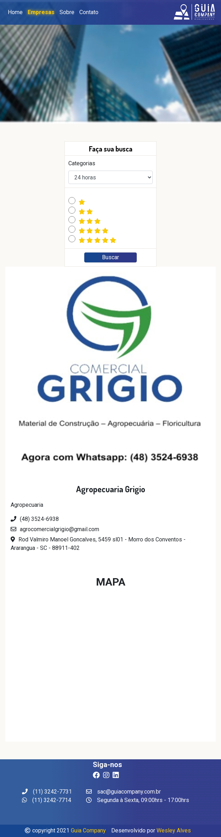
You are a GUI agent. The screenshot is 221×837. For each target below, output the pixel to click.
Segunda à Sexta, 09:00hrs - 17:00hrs (137, 800)
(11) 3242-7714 (46, 800)
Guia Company (88, 830)
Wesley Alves (174, 830)
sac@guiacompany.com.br (123, 791)
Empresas (41, 12)
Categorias (81, 163)
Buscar (110, 257)
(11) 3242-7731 (47, 791)
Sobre (67, 12)
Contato (88, 12)
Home (15, 12)
